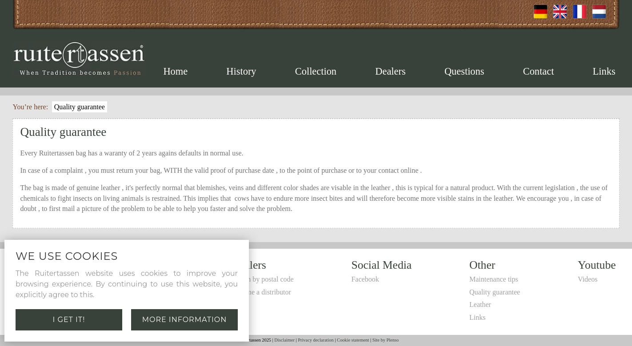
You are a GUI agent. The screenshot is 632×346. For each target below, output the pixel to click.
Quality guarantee (79, 107)
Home (175, 71)
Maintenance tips (493, 279)
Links (604, 71)
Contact (538, 71)
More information (184, 319)
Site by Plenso (385, 340)
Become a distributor (261, 292)
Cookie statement (353, 340)
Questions (464, 71)
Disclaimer (284, 340)
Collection (315, 71)
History (241, 71)
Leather (480, 304)
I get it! (69, 319)
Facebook (365, 279)
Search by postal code (263, 279)
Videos (587, 279)
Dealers (390, 71)
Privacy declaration (316, 340)
